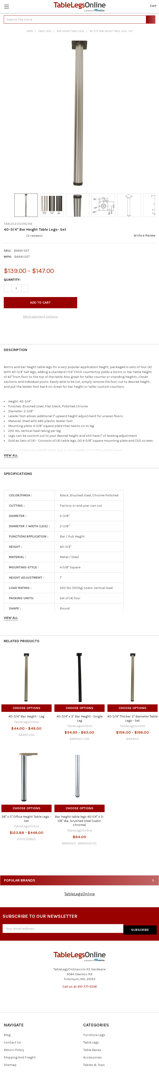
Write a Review (144, 235)
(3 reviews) (34, 236)
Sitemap (10, 1063)
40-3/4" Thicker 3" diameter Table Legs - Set (132, 718)
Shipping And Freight (20, 1056)
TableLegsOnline (79, 893)
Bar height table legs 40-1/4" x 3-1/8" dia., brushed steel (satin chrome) (79, 821)
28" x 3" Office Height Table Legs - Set (26, 819)
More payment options (40, 317)
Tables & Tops (94, 1063)
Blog (7, 1034)
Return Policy (14, 1048)
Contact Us (12, 1041)
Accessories (92, 1056)
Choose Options (26, 708)
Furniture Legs (94, 1034)
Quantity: (12, 280)
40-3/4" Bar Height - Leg (26, 716)
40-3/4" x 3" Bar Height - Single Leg (79, 718)
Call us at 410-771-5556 (79, 985)
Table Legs (91, 1041)
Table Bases (92, 1048)
